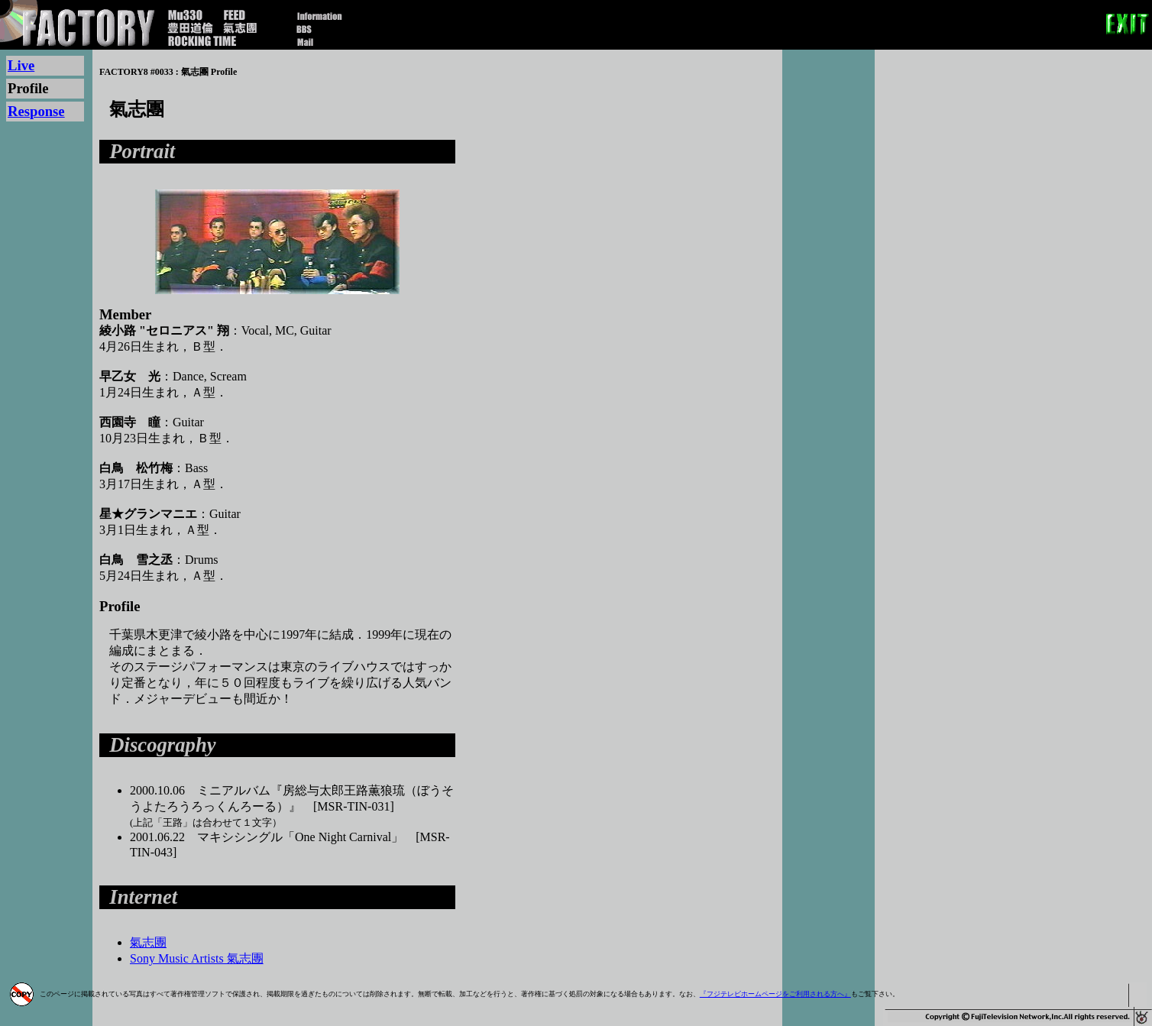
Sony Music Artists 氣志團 (197, 958)
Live (21, 65)
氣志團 (148, 942)
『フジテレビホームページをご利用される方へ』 (775, 994)
